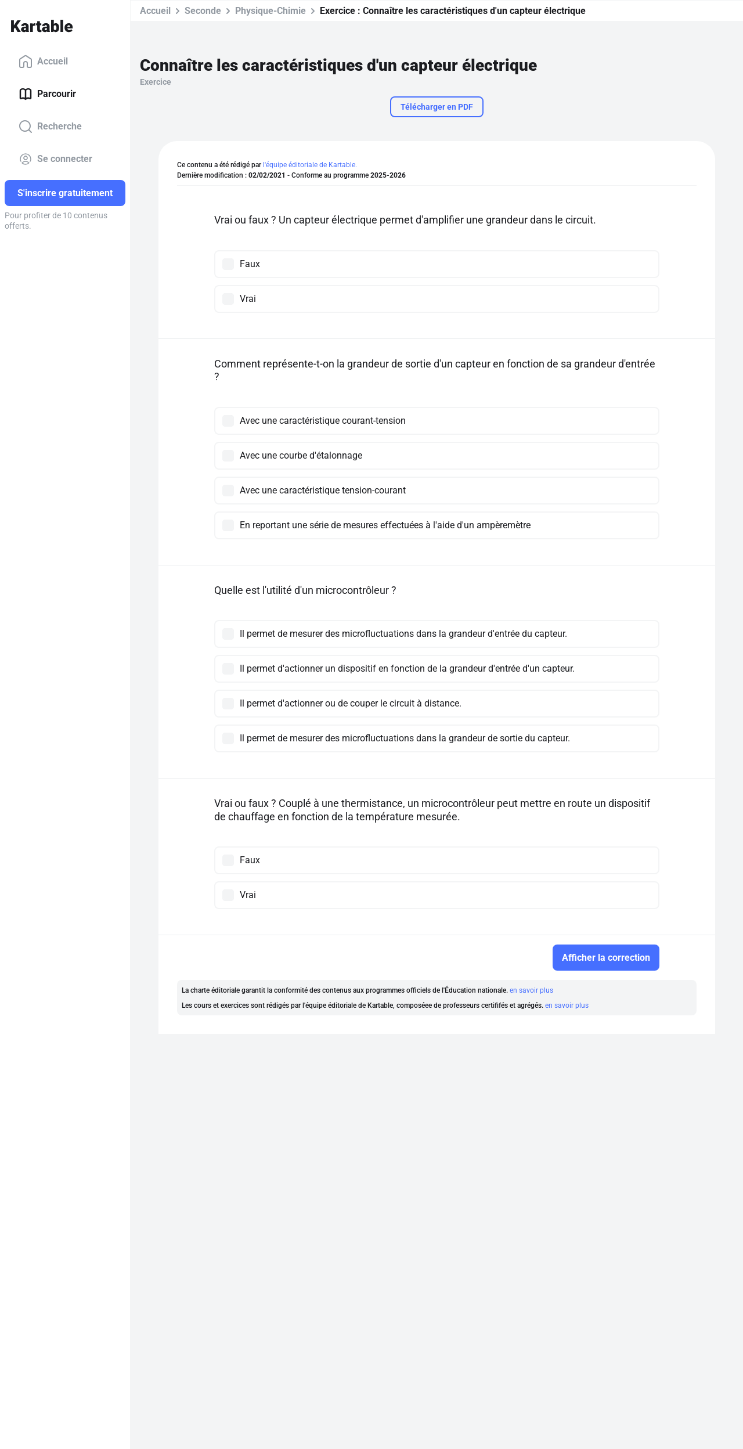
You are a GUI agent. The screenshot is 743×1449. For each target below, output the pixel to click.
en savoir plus (531, 990)
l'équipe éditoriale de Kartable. (310, 165)
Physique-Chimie (270, 10)
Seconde (203, 10)
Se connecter (55, 159)
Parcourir (47, 94)
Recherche (50, 127)
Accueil (43, 62)
